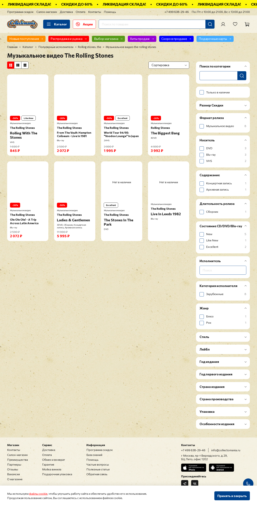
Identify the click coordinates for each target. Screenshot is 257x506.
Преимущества (17, 459)
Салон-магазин (46, 11)
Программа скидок (20, 11)
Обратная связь (96, 474)
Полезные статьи (98, 469)
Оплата (80, 11)
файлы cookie (38, 493)
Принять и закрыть (232, 496)
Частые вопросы (97, 464)
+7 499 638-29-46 (177, 11)
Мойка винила (51, 469)
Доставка (66, 11)
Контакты (94, 11)
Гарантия (48, 464)
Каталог (56, 24)
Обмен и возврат (53, 459)
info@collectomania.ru (225, 450)
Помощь (110, 11)
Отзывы (12, 469)
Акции (84, 24)
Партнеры (14, 464)
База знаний (94, 454)
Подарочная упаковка (57, 474)
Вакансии (13, 474)
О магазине (14, 479)
